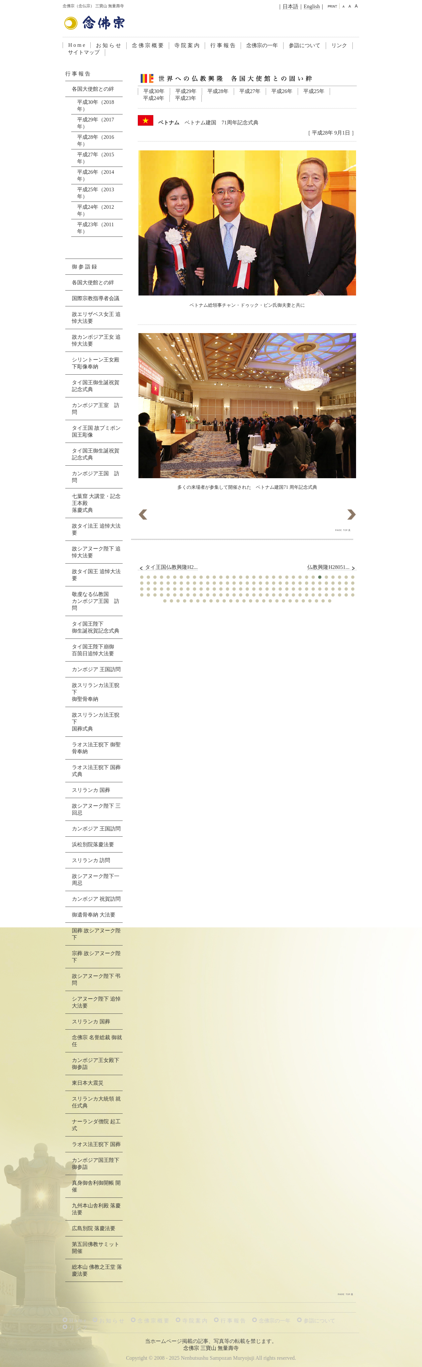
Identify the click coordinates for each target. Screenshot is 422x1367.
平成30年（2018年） (95, 105)
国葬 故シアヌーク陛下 (96, 934)
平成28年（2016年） (95, 140)
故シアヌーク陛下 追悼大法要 (96, 552)
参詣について (304, 45)
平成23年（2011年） (95, 228)
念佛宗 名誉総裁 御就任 (97, 1041)
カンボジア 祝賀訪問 (96, 899)
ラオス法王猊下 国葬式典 (96, 770)
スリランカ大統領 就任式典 (96, 1102)
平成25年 (313, 91)
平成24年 (153, 98)
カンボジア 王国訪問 (96, 669)
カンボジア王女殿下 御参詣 (95, 1063)
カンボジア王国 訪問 (95, 477)
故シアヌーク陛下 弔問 (96, 979)
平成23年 (185, 98)
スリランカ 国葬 (91, 790)
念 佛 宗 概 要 (148, 45)
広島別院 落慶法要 (93, 1228)
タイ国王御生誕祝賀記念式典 (95, 386)
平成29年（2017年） (95, 123)
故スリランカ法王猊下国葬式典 (95, 721)
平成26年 (281, 91)
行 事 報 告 (222, 45)
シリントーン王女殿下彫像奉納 (95, 363)
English (312, 6)
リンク (339, 45)
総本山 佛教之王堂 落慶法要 (97, 1270)
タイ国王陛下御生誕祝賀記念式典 (95, 627)
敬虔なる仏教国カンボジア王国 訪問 (95, 601)
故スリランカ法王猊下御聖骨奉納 (95, 692)
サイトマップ (84, 52)
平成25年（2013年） (95, 193)
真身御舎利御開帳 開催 (96, 1186)
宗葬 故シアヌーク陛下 (96, 956)
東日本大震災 (88, 1083)
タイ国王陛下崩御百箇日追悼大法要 (93, 650)
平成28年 (217, 91)
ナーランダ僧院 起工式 (96, 1125)
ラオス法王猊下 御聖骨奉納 (96, 748)
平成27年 (249, 91)
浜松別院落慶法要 (93, 844)
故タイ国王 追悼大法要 (96, 575)
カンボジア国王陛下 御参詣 (95, 1163)
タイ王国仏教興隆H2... (168, 567)
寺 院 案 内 (186, 45)
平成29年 (185, 91)
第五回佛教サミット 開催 (95, 1247)
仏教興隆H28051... (332, 567)
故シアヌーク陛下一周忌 (95, 879)
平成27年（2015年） (95, 158)
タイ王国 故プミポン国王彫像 (96, 431)
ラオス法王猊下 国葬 (96, 1144)
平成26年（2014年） (95, 175)
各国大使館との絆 (93, 89)
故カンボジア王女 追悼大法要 (96, 340)
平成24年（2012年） (95, 210)
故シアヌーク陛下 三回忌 (96, 809)
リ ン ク (78, 1327)
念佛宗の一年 (262, 45)
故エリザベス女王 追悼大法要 (96, 317)
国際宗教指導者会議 (95, 298)
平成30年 (154, 91)
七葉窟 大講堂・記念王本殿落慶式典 (96, 503)
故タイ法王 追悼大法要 (96, 529)
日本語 (290, 6)
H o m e (76, 45)
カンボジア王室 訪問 (95, 408)
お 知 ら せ (108, 45)
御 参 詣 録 (84, 266)
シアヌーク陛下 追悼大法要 (96, 1002)
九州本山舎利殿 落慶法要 (96, 1209)
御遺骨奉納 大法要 (93, 914)
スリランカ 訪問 (91, 860)
